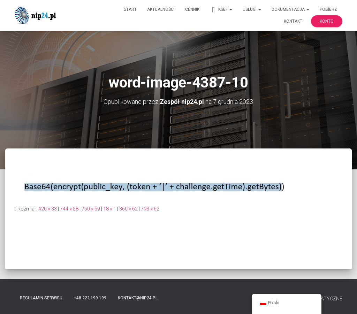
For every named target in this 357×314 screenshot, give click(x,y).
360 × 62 (128, 209)
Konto (327, 21)
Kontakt (293, 21)
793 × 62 (150, 209)
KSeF (221, 9)
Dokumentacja (290, 9)
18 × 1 (109, 209)
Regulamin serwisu (41, 298)
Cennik (192, 9)
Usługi (252, 9)
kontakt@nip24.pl (138, 298)
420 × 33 (47, 209)
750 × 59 (91, 209)
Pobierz (328, 9)
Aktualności (161, 9)
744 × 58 (69, 209)
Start (130, 9)
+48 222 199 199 (90, 298)
